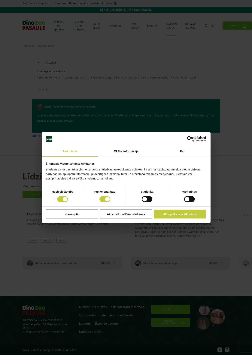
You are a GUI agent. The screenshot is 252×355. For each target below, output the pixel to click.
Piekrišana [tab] (69, 151)
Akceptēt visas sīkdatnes (180, 214)
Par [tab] (182, 151)
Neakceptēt (72, 214)
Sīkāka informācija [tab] (126, 151)
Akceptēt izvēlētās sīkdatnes (126, 214)
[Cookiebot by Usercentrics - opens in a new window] (189, 139)
